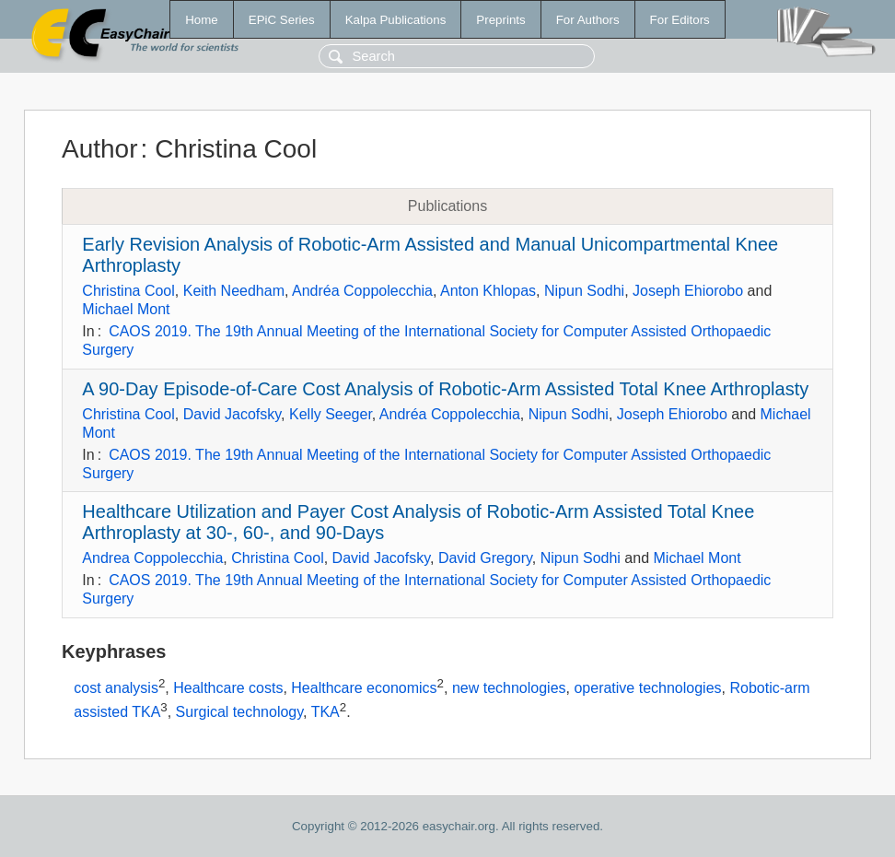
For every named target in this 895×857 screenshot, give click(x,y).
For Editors (680, 20)
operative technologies (647, 688)
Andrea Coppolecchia (152, 558)
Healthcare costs (228, 688)
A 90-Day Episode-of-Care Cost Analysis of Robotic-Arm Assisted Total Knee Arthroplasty (445, 389)
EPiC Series (282, 20)
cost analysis (116, 688)
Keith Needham (234, 291)
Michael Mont (125, 309)
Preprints (500, 20)
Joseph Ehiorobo (688, 291)
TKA (325, 712)
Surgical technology (239, 712)
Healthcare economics (363, 688)
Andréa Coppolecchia (362, 291)
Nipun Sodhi (584, 291)
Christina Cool (128, 291)
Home (201, 20)
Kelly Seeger (330, 414)
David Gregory (485, 558)
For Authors (588, 20)
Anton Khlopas (488, 291)
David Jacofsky (232, 414)
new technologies (509, 688)
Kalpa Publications (396, 20)
